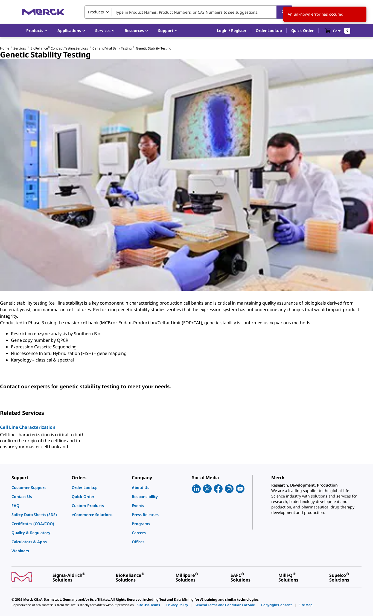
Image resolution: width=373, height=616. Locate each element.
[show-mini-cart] (337, 30)
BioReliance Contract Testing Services (59, 48)
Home (4, 48)
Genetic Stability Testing (153, 48)
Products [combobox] (96, 12)
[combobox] (188, 12)
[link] (38, 487)
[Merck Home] (43, 12)
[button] (231, 30)
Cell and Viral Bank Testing (112, 48)
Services (19, 48)
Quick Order (302, 30)
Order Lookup (269, 30)
